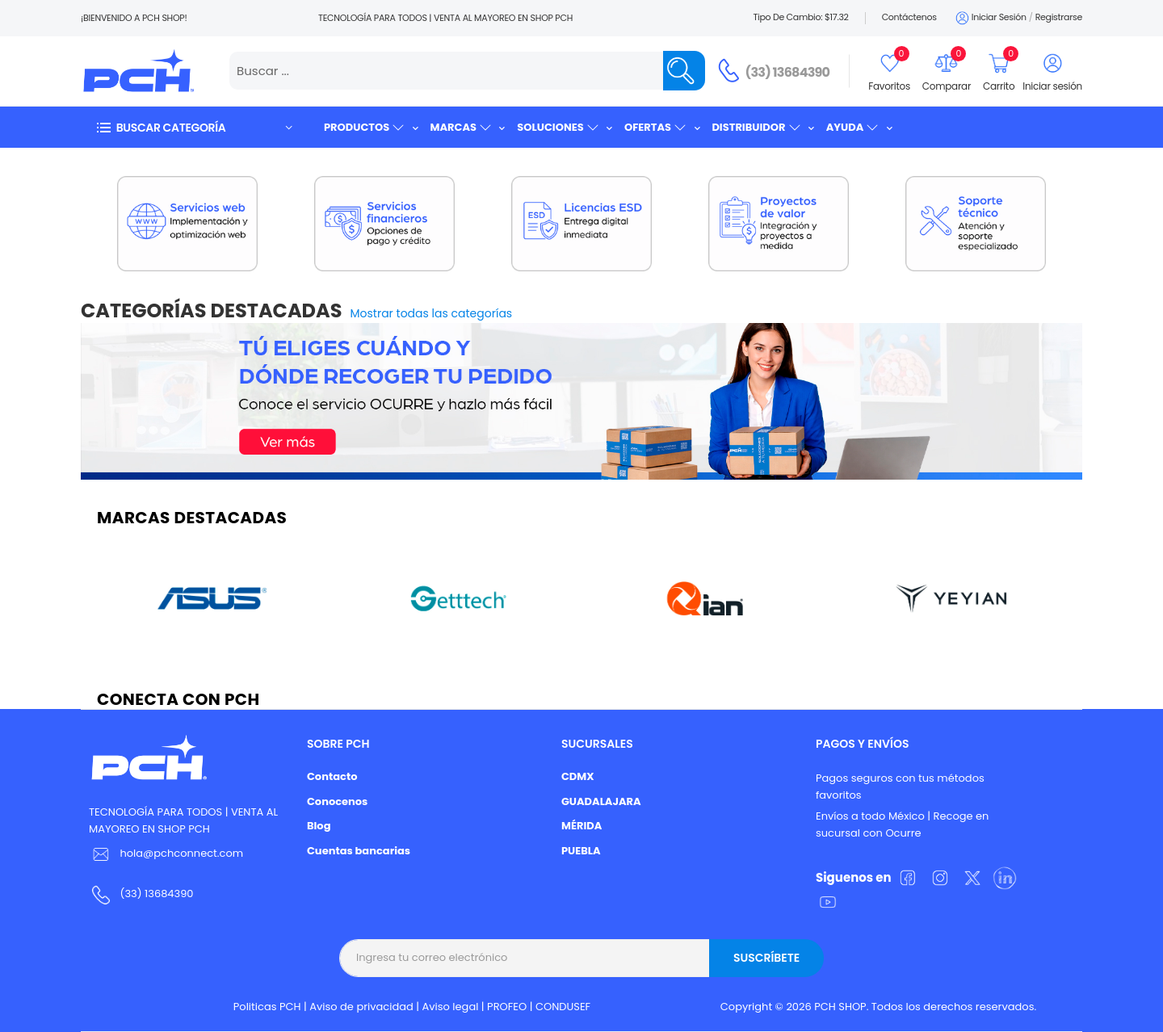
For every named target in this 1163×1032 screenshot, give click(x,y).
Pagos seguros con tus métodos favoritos (900, 786)
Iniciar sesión (990, 18)
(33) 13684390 (787, 72)
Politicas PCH (267, 1006)
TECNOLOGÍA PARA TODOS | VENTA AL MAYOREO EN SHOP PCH (183, 820)
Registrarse (1058, 16)
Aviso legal (450, 1006)
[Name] (684, 70)
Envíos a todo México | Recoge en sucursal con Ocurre (902, 824)
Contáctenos (909, 16)
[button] (194, 127)
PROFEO (507, 1006)
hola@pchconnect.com (181, 853)
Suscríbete (766, 958)
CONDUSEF (562, 1006)
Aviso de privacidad (361, 1006)
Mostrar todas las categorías (432, 313)
